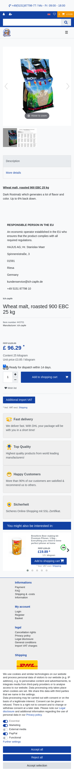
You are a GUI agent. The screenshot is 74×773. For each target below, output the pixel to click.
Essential (14, 720)
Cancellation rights (25, 632)
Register (19, 614)
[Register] (10, 14)
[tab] (37, 161)
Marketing (15, 725)
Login (18, 611)
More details (13, 172)
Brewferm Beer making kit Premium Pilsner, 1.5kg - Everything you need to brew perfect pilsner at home (46, 539)
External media (17, 729)
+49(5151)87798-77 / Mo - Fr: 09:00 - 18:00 (37, 5)
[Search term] (32, 22)
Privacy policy (23, 635)
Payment (20, 587)
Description (13, 161)
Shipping (22, 407)
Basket (19, 618)
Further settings (12, 741)
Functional (15, 737)
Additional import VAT (19, 399)
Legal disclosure (24, 639)
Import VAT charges (26, 645)
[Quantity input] (7, 377)
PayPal (13, 733)
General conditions (25, 642)
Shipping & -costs (25, 594)
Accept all (37, 749)
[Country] (49, 14)
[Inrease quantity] (15, 374)
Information (21, 597)
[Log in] (4, 14)
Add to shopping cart (50, 377)
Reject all (37, 757)
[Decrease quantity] (15, 380)
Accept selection (37, 765)
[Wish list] (54, 14)
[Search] (66, 22)
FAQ (17, 590)
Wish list (11, 388)
